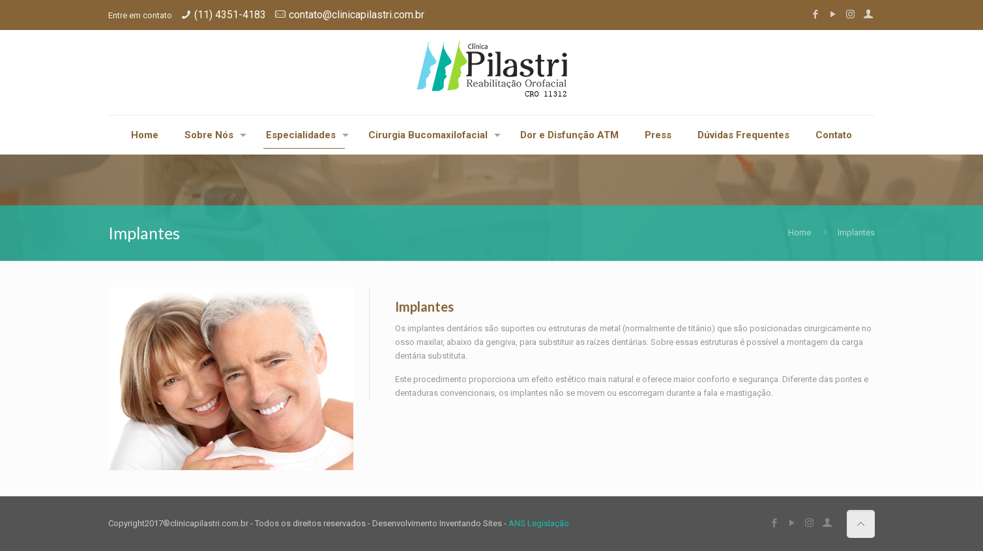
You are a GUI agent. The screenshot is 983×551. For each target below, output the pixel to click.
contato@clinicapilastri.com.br (356, 14)
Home (799, 232)
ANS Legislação (538, 523)
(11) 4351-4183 (230, 14)
